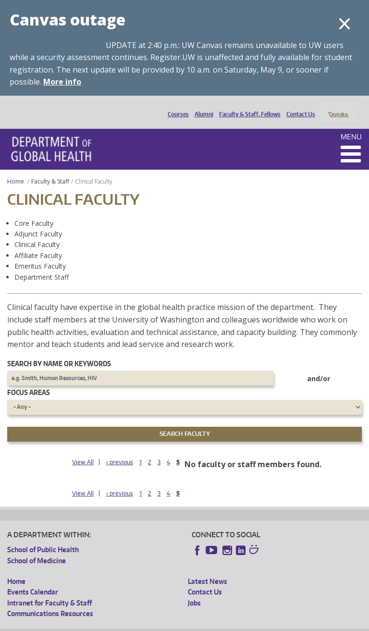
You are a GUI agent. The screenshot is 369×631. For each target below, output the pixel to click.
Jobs (194, 590)
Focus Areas (28, 380)
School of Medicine (36, 548)
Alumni (201, 107)
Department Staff (41, 264)
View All (83, 449)
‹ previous (119, 449)
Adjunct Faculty (38, 220)
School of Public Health (43, 537)
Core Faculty (33, 210)
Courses (175, 107)
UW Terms (173, 623)
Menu (351, 124)
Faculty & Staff (50, 168)
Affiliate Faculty (38, 242)
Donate (338, 107)
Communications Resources (50, 601)
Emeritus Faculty (40, 253)
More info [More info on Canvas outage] (62, 81)
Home (15, 168)
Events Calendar (32, 579)
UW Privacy (134, 623)
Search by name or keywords (59, 350)
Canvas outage (67, 19)
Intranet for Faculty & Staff (49, 590)
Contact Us (298, 107)
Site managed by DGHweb (230, 623)
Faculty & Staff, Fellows (247, 107)
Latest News (207, 569)
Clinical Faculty (37, 231)
